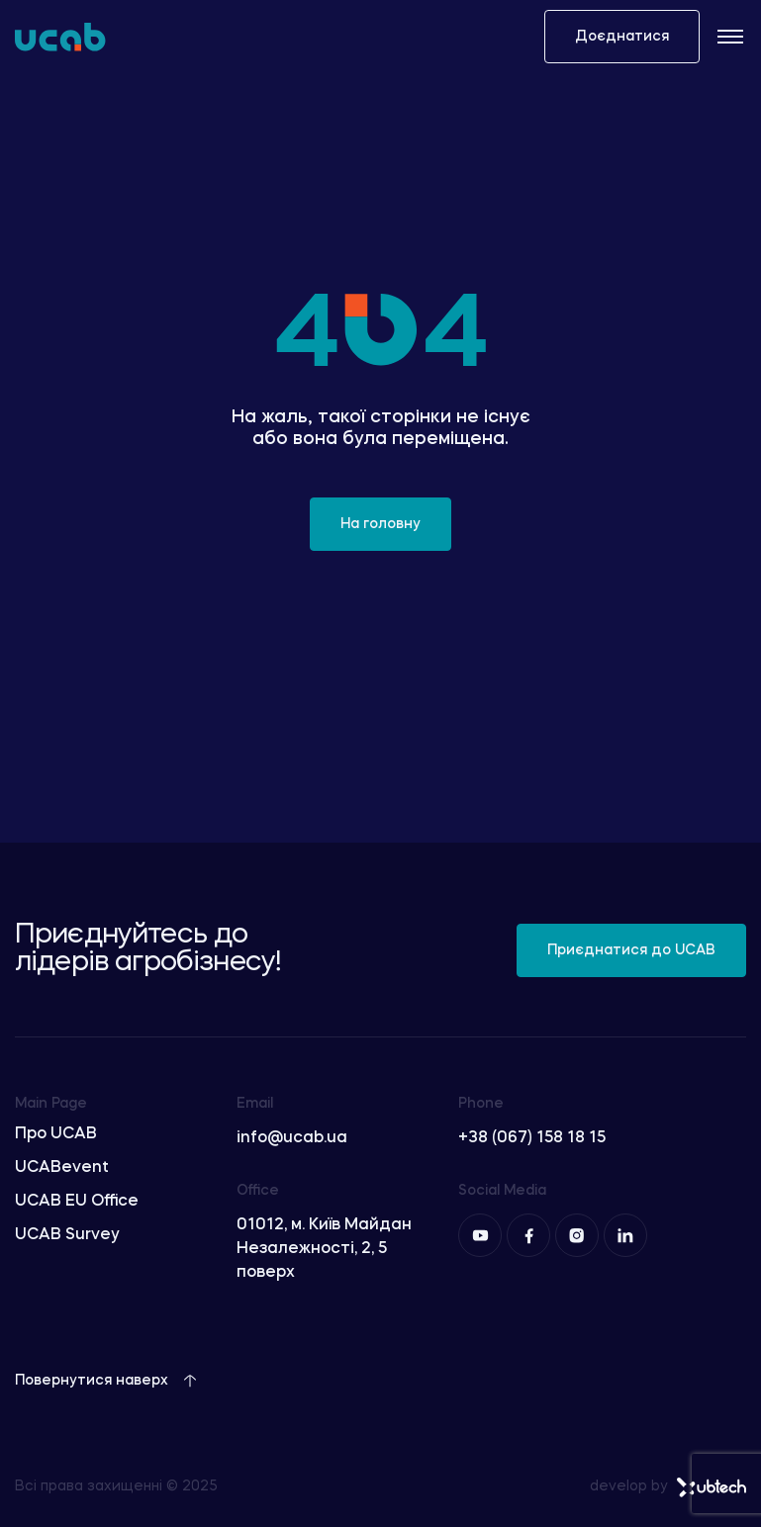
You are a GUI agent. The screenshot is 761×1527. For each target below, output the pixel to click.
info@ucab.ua (292, 1138)
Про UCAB (56, 1134)
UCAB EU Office (77, 1202)
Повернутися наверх (106, 1381)
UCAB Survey (67, 1235)
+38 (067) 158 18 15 (532, 1138)
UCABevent (62, 1168)
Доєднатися (622, 37)
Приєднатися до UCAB (631, 950)
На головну (380, 524)
